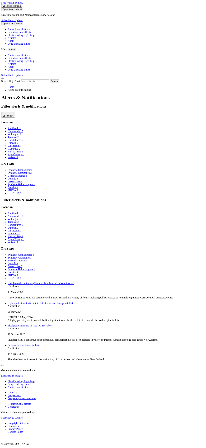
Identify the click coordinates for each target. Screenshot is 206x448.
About (11, 40)
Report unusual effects (19, 32)
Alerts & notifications (19, 29)
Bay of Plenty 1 (16, 154)
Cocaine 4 (13, 187)
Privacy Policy (15, 429)
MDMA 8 (13, 190)
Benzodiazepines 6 (17, 175)
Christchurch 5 (15, 140)
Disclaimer (13, 426)
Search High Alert (10, 81)
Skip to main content (12, 2)
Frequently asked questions (22, 398)
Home (11, 86)
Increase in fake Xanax (23, 345)
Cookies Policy (15, 431)
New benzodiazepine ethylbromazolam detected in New (41, 283)
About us (12, 392)
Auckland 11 (14, 128)
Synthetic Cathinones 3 (20, 172)
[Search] (12, 9)
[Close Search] (2, 78)
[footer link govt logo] (17, 438)
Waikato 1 (13, 157)
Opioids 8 (13, 178)
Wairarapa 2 (14, 148)
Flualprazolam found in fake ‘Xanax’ (30, 325)
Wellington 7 (14, 134)
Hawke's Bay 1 (15, 151)
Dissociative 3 (15, 181)
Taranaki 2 (13, 137)
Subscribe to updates (12, 20)
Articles (12, 38)
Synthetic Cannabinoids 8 (21, 170)
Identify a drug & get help (21, 35)
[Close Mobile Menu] (12, 49)
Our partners (14, 395)
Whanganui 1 (15, 145)
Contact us (13, 406)
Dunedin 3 (13, 142)
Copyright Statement (18, 423)
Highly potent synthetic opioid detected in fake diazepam (40, 303)
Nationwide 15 (15, 131)
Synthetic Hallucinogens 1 (21, 184)
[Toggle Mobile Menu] (11, 6)
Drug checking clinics (19, 43)
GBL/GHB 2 (14, 193)
